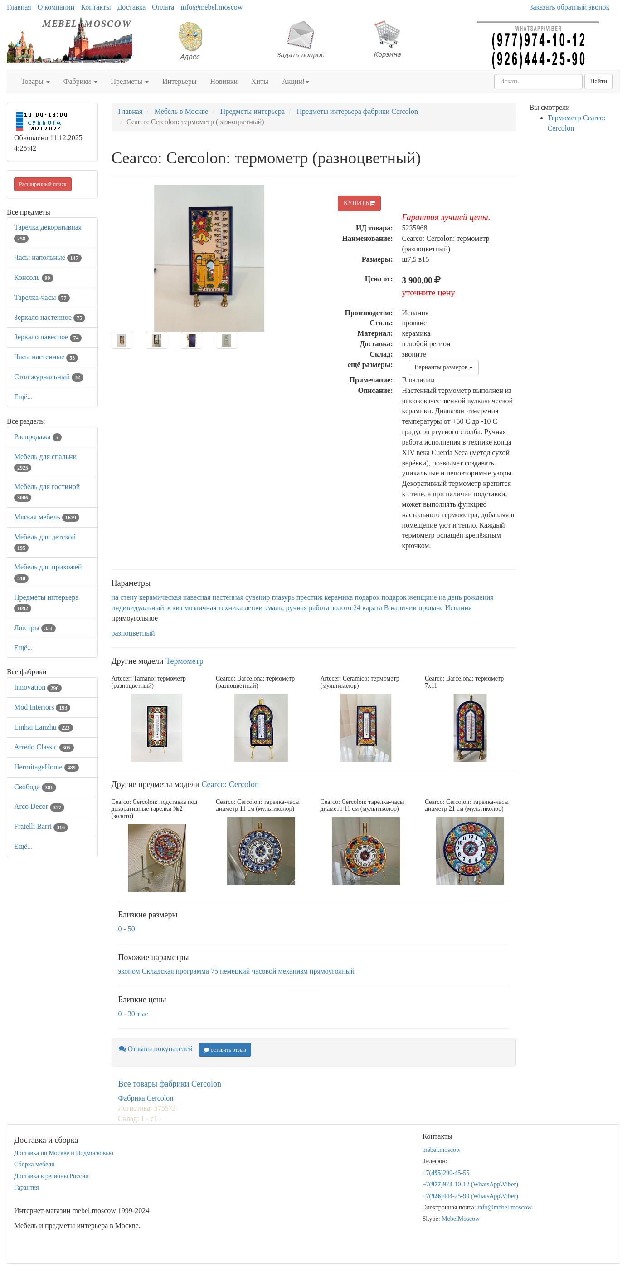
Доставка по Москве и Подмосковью (63, 1153)
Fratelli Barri (41, 826)
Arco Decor (39, 806)
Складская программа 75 (180, 971)
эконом (129, 971)
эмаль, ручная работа (296, 608)
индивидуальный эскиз (147, 608)
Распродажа (38, 437)
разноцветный (133, 633)
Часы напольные (48, 257)
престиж (309, 597)
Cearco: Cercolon (230, 784)
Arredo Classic (44, 747)
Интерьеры (179, 81)
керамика (339, 597)
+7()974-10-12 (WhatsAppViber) (470, 1184)
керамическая (160, 597)
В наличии (400, 608)
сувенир (257, 597)
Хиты (259, 81)
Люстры (35, 628)
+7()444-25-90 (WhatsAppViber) (470, 1196)
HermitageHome (46, 767)
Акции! (295, 81)
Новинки (224, 81)
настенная (228, 597)
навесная (197, 597)
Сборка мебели (34, 1164)
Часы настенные (46, 357)
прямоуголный (332, 971)
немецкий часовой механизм (264, 971)
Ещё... (23, 397)
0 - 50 (126, 929)
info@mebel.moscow (211, 7)
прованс (430, 608)
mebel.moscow (442, 1149)
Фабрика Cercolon (146, 1098)
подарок (367, 597)
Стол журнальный (48, 377)
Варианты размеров (444, 367)
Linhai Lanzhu (43, 727)
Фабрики (80, 81)
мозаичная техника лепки (223, 608)
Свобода (35, 787)
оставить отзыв (225, 1050)
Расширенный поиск (43, 184)
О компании (56, 7)
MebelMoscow (461, 1218)
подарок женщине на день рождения (438, 597)
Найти (598, 81)
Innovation (38, 687)
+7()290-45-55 (446, 1173)
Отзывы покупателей (156, 1049)
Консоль (33, 277)
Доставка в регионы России (51, 1176)
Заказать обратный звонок (570, 7)
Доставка (131, 7)
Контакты (96, 7)
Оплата (163, 7)
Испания (458, 608)
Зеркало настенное (49, 317)
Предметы (130, 81)
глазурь (283, 597)
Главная (19, 7)
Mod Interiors (42, 707)
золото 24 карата (356, 608)
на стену (124, 597)
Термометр (184, 661)
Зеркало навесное (48, 337)
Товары (35, 81)
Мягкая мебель (46, 517)
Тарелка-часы (42, 297)
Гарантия (26, 1187)
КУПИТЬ (359, 203)
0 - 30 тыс (133, 1014)
